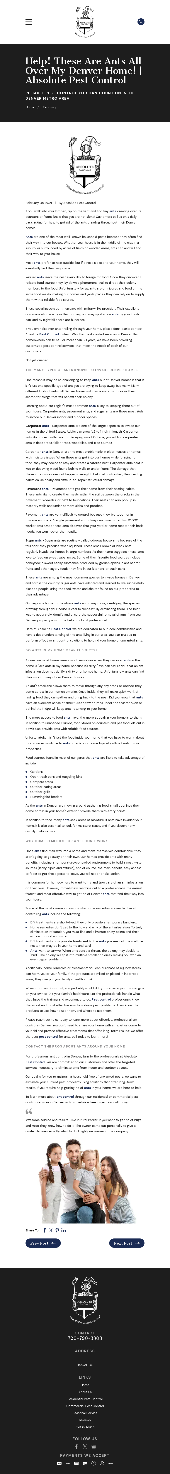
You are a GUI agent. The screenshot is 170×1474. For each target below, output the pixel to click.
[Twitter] (85, 1446)
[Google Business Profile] (93, 1446)
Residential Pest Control (85, 1399)
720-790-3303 (85, 1338)
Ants (29, 237)
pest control (48, 1037)
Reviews (85, 1420)
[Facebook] (76, 1446)
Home (85, 1385)
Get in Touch (85, 1427)
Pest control (101, 999)
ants (112, 211)
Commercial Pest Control (85, 1406)
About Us (85, 1392)
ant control (65, 1097)
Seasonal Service (85, 1413)
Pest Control (49, 334)
